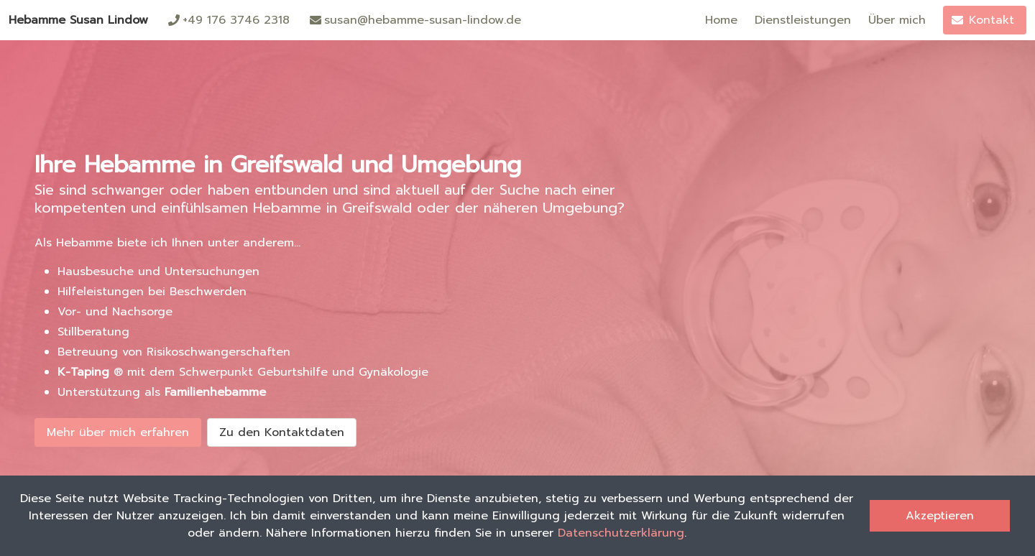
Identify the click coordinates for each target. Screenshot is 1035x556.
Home (721, 20)
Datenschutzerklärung (621, 533)
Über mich (897, 20)
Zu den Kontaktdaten (281, 432)
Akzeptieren (940, 515)
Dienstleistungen (803, 20)
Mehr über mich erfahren (118, 432)
